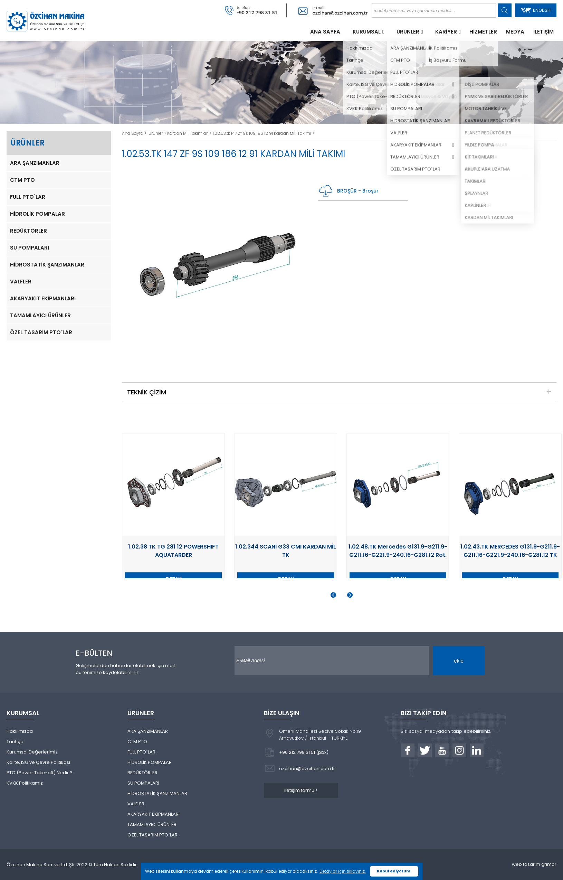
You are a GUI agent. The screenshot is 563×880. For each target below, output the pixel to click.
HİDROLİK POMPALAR (37, 213)
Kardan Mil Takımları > (190, 133)
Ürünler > (158, 133)
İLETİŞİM (543, 31)
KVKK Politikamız (25, 783)
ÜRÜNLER (408, 31)
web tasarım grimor (534, 864)
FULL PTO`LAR (27, 196)
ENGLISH (536, 10)
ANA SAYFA (325, 31)
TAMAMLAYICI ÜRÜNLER (40, 315)
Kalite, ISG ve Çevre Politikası (38, 762)
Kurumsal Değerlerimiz (32, 752)
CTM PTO (22, 180)
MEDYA (515, 31)
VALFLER (20, 281)
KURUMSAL (367, 31)
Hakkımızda (20, 731)
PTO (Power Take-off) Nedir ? (40, 772)
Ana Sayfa (133, 133)
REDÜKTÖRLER (28, 230)
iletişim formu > (301, 790)
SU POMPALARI (29, 247)
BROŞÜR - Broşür (348, 191)
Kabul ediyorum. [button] (394, 871)
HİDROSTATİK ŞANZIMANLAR (47, 264)
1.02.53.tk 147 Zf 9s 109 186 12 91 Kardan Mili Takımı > (263, 133)
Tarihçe (15, 741)
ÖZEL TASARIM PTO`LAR (41, 332)
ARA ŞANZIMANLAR (34, 163)
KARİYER (446, 31)
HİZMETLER (483, 31)
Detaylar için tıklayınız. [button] (342, 871)
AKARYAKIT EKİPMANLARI (43, 298)
